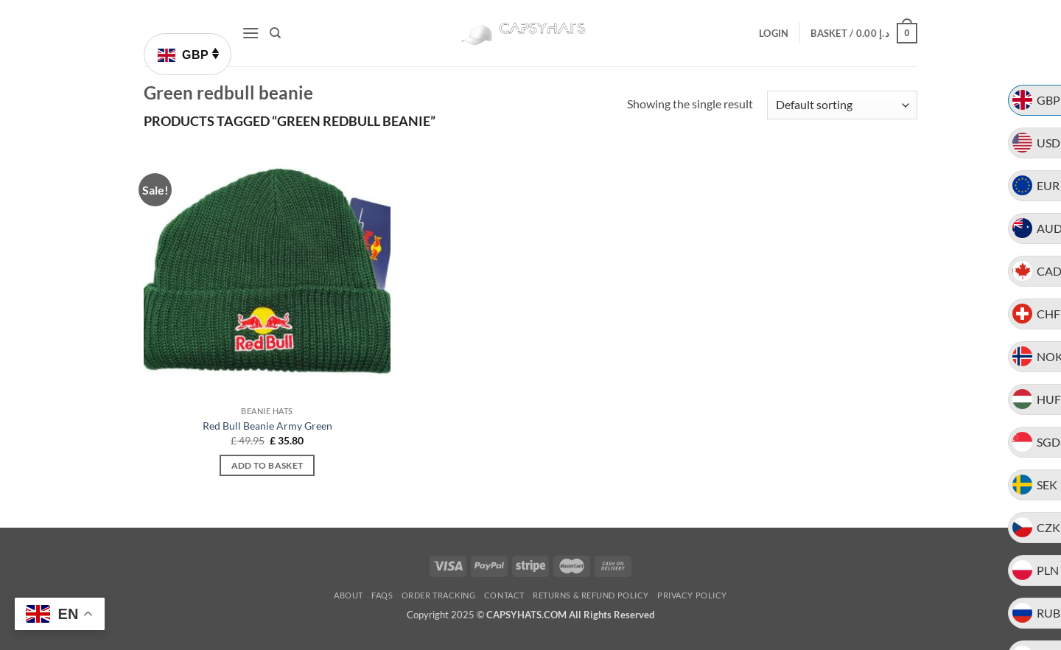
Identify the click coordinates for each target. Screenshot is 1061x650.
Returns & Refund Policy (591, 595)
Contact (504, 595)
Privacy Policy (692, 595)
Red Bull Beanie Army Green (267, 425)
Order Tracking (439, 595)
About (348, 595)
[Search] (275, 33)
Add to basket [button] (267, 465)
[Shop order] (842, 105)
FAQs (382, 595)
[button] (250, 33)
